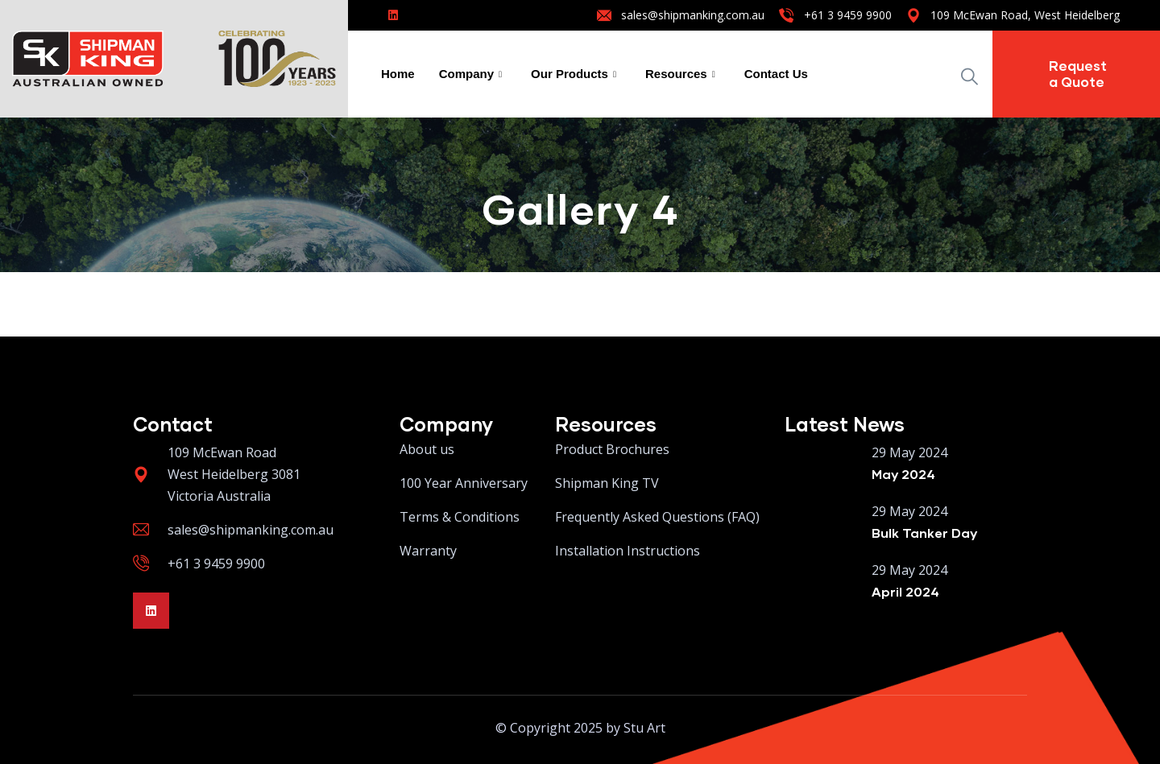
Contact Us (776, 74)
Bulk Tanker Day (924, 532)
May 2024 (903, 473)
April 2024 (905, 591)
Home (398, 74)
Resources (680, 74)
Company (470, 74)
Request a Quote (1078, 73)
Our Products (573, 74)
